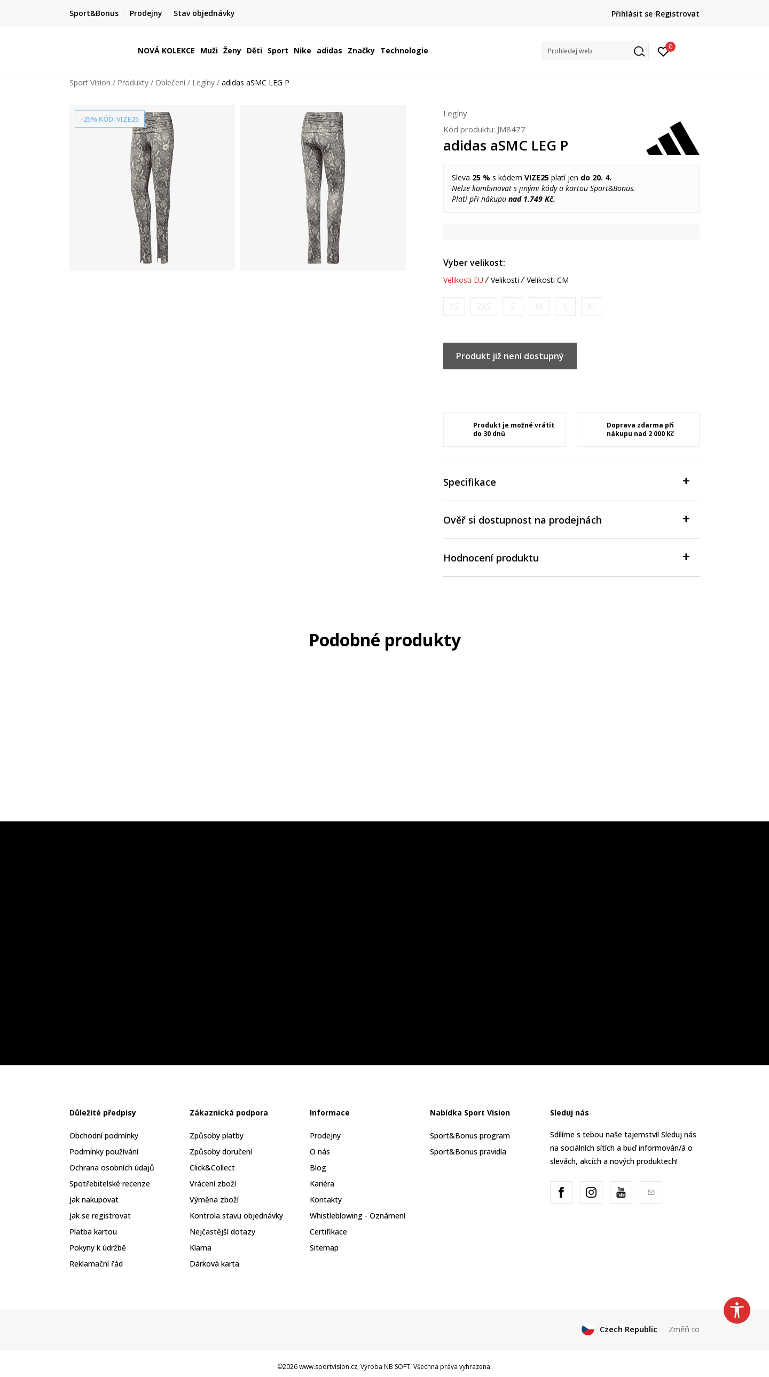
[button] (595, 51)
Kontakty (326, 1199)
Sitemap (324, 1248)
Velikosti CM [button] (548, 280)
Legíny (203, 82)
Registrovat (678, 14)
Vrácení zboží (213, 1183)
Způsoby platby (217, 1135)
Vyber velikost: (474, 262)
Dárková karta (214, 1264)
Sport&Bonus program (470, 1135)
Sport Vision (90, 82)
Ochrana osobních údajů (111, 1167)
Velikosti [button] (505, 280)
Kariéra (322, 1183)
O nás (320, 1151)
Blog (318, 1167)
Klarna (200, 1248)
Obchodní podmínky (103, 1135)
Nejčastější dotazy (222, 1231)
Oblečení (170, 82)
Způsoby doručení (221, 1151)
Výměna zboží (214, 1199)
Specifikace (566, 481)
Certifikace (328, 1231)
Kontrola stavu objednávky (236, 1215)
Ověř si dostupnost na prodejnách (566, 519)
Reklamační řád (96, 1264)
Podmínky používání (103, 1151)
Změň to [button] (684, 1329)
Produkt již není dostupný (510, 356)
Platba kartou (93, 1231)
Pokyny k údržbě (97, 1248)
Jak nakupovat (94, 1199)
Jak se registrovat (100, 1215)
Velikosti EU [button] (463, 280)
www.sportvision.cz (328, 1366)
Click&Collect (212, 1167)
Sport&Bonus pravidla (468, 1151)
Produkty (132, 82)
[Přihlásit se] (663, 51)
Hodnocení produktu (566, 557)
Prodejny (325, 1135)
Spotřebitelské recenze (109, 1183)
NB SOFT (397, 1366)
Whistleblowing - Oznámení (357, 1215)
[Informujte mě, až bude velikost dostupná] (454, 306)
